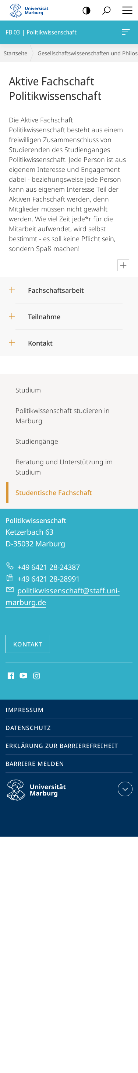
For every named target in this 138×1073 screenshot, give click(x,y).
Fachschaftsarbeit (56, 290)
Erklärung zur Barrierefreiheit (62, 746)
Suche (104, 10)
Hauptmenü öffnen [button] (125, 10)
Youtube (22, 676)
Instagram (37, 676)
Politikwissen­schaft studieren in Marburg (62, 415)
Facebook (10, 676)
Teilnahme (44, 316)
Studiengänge (36, 441)
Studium (28, 390)
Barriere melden (35, 764)
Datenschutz (28, 728)
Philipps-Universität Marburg (43, 796)
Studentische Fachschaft (53, 492)
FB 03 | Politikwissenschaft (125, 33)
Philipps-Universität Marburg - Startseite (31, 10)
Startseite (15, 53)
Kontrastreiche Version (84, 10)
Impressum (25, 710)
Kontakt (40, 343)
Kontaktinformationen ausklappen (124, 788)
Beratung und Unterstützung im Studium (64, 466)
